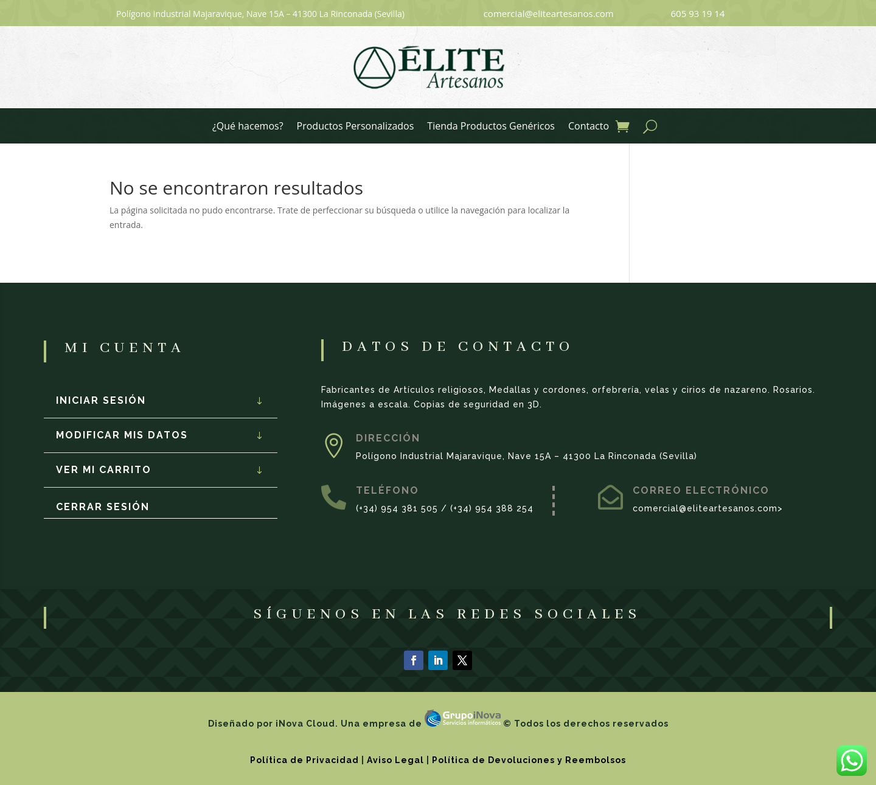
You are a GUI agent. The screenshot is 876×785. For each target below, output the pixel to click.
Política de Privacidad (304, 760)
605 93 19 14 (698, 13)
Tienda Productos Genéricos (491, 127)
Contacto (588, 127)
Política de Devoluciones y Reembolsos (529, 760)
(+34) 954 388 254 (492, 508)
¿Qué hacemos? (247, 127)
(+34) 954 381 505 (397, 508)
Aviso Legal (395, 760)
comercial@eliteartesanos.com (549, 13)
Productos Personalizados (355, 127)
